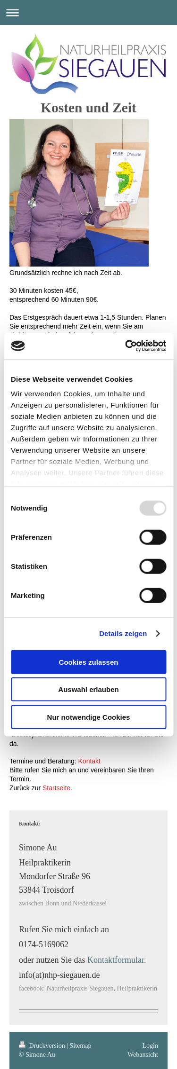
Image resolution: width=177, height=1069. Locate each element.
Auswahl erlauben (88, 689)
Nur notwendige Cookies (88, 717)
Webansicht (142, 1054)
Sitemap (81, 1045)
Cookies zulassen (88, 662)
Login (150, 1045)
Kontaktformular (115, 960)
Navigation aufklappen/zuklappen (88, 12)
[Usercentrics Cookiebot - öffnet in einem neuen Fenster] (126, 346)
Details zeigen (123, 633)
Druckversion (43, 1045)
